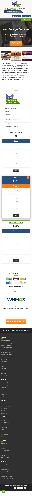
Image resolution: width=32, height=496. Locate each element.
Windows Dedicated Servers (7, 357)
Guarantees (3, 431)
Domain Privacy (4, 385)
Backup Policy (4, 453)
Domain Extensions (5, 394)
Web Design (3, 368)
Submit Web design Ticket (6, 476)
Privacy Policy (4, 448)
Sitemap (2, 481)
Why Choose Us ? (5, 424)
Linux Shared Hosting (5, 340)
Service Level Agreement (6, 446)
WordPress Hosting (5, 359)
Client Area (3, 467)
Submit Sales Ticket (5, 469)
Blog (2, 436)
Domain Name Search (6, 382)
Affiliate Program (4, 427)
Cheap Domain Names (6, 392)
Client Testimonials (5, 422)
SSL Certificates (4, 364)
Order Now (26, 19)
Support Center (4, 464)
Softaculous (3, 403)
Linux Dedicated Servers (6, 354)
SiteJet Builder (4, 375)
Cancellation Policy (5, 455)
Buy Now (15, 170)
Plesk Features (4, 408)
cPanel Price (3, 410)
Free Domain (4, 396)
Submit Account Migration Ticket (8, 478)
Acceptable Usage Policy (6, 450)
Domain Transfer (4, 387)
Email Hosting (4, 361)
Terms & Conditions (5, 457)
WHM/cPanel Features (6, 406)
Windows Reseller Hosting (6, 347)
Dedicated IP (3, 366)
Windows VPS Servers (6, 352)
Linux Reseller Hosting (6, 345)
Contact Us (26, 16)
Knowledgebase (4, 434)
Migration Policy (4, 443)
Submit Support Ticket (5, 471)
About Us (3, 420)
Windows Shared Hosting (6, 343)
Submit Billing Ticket (5, 474)
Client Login (16, 16)
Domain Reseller (4, 389)
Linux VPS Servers (5, 350)
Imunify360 (3, 373)
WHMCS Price (4, 413)
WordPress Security (5, 371)
